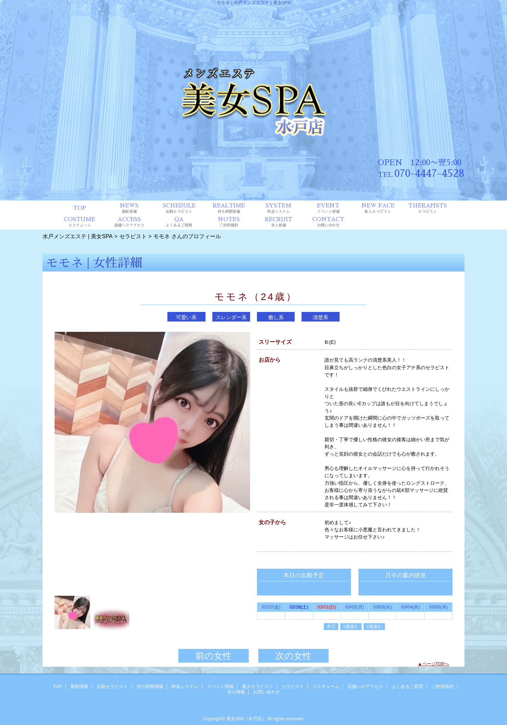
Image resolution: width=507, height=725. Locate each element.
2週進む (374, 626)
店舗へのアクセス (365, 686)
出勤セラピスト (112, 686)
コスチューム (326, 686)
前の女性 (214, 656)
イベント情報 (220, 686)
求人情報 (236, 691)
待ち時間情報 (150, 686)
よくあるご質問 (407, 686)
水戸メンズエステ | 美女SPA (78, 236)
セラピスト (133, 236)
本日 (331, 626)
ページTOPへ (435, 663)
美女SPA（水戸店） (246, 718)
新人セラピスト (257, 686)
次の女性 (293, 656)
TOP (79, 208)
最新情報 (79, 686)
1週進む (351, 626)
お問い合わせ (266, 691)
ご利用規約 (443, 686)
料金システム (185, 686)
